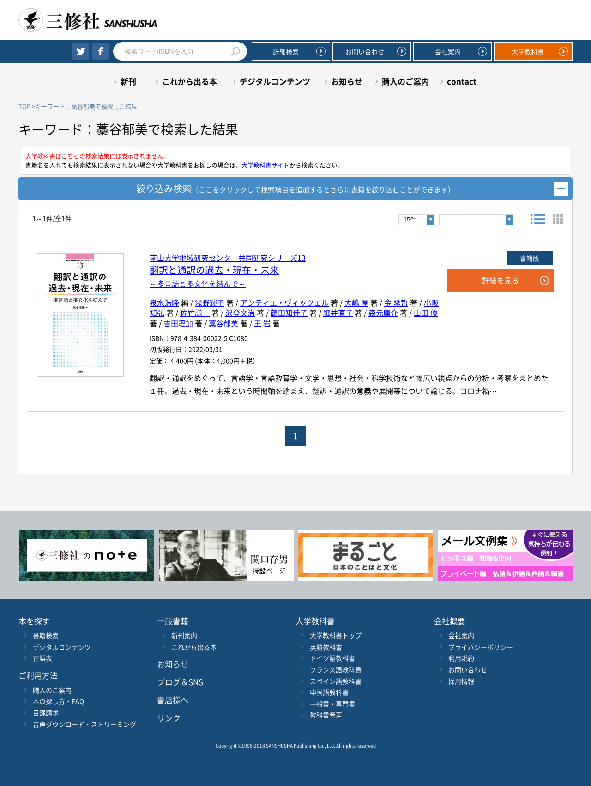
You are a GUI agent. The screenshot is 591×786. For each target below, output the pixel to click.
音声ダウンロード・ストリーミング (84, 724)
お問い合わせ (364, 51)
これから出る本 (189, 81)
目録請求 (46, 712)
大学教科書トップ (336, 635)
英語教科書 (326, 646)
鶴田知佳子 (289, 312)
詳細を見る (500, 280)
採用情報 (461, 681)
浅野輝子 (209, 302)
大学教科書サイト (265, 164)
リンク (169, 718)
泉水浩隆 (164, 302)
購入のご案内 (405, 81)
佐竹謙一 (195, 312)
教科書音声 (326, 714)
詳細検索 (286, 51)
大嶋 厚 (356, 302)
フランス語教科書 (336, 669)
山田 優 (426, 312)
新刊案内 (184, 635)
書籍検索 (46, 635)
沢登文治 (240, 312)
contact (461, 81)
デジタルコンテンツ (275, 81)
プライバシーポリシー (480, 646)
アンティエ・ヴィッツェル (284, 302)
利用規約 (461, 658)
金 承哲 (396, 302)
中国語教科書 (329, 692)
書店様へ (172, 700)
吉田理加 (178, 323)
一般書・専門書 (332, 703)
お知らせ (346, 81)
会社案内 (448, 51)
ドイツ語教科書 (332, 658)
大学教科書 (528, 51)
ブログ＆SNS (180, 682)
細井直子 (338, 312)
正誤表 (42, 658)
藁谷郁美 (223, 323)
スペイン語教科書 (336, 681)
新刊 (128, 81)
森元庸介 (383, 312)
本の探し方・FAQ (58, 701)
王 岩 (262, 323)
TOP (24, 106)
